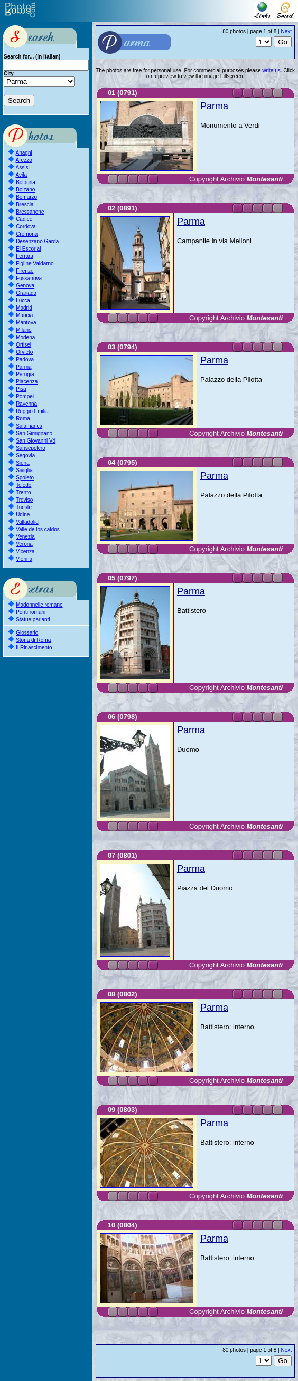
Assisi (23, 167)
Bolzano (25, 190)
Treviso (24, 500)
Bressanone (30, 212)
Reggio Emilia (32, 411)
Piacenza (27, 382)
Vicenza (25, 551)
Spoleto (25, 478)
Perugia (25, 374)
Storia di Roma (33, 640)
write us (271, 70)
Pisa (21, 389)
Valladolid (27, 522)
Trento (23, 492)
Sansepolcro (30, 448)
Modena (25, 337)
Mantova (26, 322)
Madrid (24, 308)
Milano (23, 330)
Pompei (25, 396)
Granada (26, 293)
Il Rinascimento (34, 647)
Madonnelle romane (39, 605)
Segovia (25, 455)
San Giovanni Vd (35, 441)
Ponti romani (30, 612)
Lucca (23, 300)
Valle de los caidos (38, 529)
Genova (25, 286)
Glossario (27, 633)
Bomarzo (26, 197)
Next (286, 31)
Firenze (24, 271)
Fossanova (29, 278)
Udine (23, 514)
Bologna (25, 182)
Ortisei (23, 345)
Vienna (24, 559)
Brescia (24, 204)
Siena (23, 463)
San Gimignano (34, 433)
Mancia (24, 315)
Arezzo (24, 160)
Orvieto (24, 352)
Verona (24, 544)
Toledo (23, 485)
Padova (25, 359)
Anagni (24, 153)
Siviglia (24, 470)
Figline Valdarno (35, 263)
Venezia (25, 537)
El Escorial (28, 249)
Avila (21, 175)
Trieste (24, 507)
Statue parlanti (33, 619)
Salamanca (29, 426)
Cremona (27, 234)
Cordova (26, 226)
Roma (23, 418)
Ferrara (24, 256)
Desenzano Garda (37, 241)
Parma (23, 367)
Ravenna (26, 404)
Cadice (24, 219)
